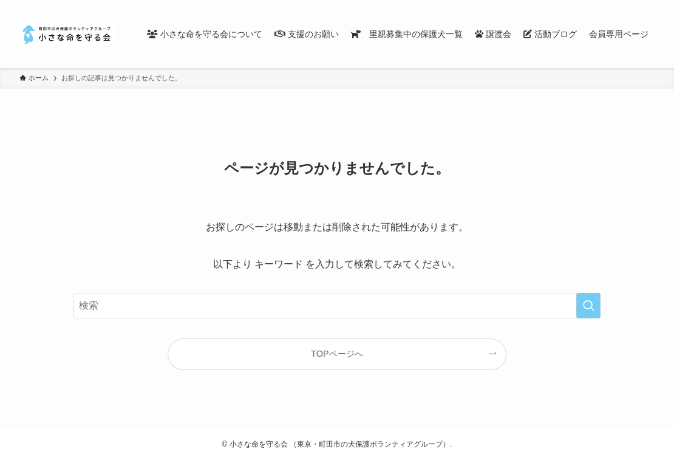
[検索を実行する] (588, 305)
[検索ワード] (337, 305)
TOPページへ (337, 354)
